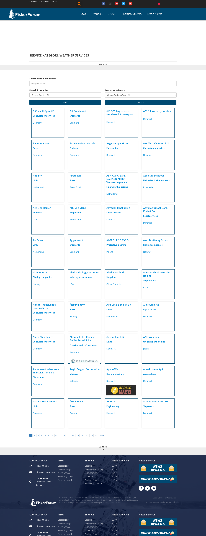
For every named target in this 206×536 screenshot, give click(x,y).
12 (73, 407)
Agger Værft (76, 212)
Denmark (37, 95)
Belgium (74, 353)
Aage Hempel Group (117, 115)
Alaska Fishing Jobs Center (84, 244)
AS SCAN (111, 373)
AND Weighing (151, 309)
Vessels (98, 14)
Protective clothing (116, 217)
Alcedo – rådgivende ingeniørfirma (44, 278)
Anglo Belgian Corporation (85, 341)
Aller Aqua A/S (151, 276)
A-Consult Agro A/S (43, 83)
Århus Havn (76, 373)
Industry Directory (132, 14)
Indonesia (148, 159)
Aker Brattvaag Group (155, 212)
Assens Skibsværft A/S (155, 373)
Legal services (113, 184)
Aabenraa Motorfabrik (82, 115)
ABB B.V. (37, 147)
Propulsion (75, 184)
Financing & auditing (117, 159)
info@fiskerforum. (34, 1)
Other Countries (114, 256)
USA (35, 191)
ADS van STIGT (78, 180)
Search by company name (42, 50)
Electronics (112, 120)
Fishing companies (153, 217)
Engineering (112, 378)
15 (87, 407)
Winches (37, 184)
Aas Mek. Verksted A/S (156, 115)
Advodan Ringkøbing (118, 180)
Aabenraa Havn (41, 115)
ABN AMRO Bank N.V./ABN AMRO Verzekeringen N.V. (117, 151)
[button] (79, 4)
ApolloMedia (172, 470)
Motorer (74, 346)
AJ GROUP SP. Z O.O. (117, 212)
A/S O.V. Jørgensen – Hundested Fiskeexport (119, 85)
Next (102, 407)
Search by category (115, 62)
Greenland (38, 385)
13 (77, 407)
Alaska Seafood (115, 244)
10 (64, 407)
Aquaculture (149, 281)
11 (68, 407)
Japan (146, 320)
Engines (74, 120)
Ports (35, 120)
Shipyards (75, 88)
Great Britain (76, 159)
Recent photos (154, 14)
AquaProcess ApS (153, 341)
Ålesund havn (77, 276)
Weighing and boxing (154, 313)
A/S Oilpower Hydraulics (157, 83)
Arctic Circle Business (45, 373)
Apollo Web (112, 341)
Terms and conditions (152, 475)
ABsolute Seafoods (153, 147)
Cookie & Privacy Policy (168, 475)
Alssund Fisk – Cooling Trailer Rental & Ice (82, 311)
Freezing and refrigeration (83, 317)
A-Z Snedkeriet (78, 83)
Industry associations (81, 249)
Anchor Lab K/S (115, 309)
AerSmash (38, 212)
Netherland (38, 159)
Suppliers (111, 249)
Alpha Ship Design (43, 309)
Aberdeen (75, 147)
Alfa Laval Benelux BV (118, 276)
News (84, 14)
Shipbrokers (149, 252)
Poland (109, 224)
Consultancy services (44, 88)
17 (96, 407)
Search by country (38, 62)
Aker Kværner (41, 244)
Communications (115, 346)
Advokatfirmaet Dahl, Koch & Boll (155, 181)
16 (91, 407)
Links (35, 152)
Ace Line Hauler (42, 180)
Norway (147, 127)
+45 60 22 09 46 (50, 1)
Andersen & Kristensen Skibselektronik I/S (46, 343)
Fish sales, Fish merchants (156, 152)
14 (82, 407)
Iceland (146, 259)
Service (113, 14)
